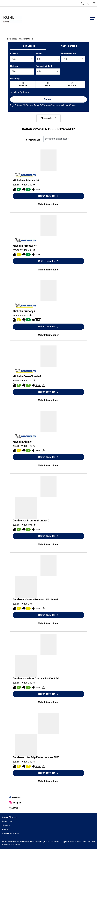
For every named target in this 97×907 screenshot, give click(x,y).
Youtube (14, 808)
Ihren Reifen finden (25, 39)
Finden (49, 99)
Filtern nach (48, 118)
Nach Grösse (28, 45)
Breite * (14, 53)
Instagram (15, 803)
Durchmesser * (68, 53)
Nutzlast (14, 66)
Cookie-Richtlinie (9, 817)
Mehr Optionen (19, 92)
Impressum (7, 821)
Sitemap (6, 825)
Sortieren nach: (33, 140)
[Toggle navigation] (93, 19)
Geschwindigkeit (44, 66)
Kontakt (5, 829)
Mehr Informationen (48, 204)
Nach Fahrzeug (69, 45)
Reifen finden (12, 39)
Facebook (15, 797)
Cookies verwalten (10, 833)
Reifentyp (15, 78)
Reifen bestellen (48, 196)
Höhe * (39, 53)
